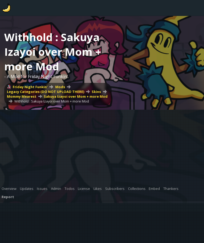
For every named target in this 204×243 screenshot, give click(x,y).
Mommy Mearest (21, 96)
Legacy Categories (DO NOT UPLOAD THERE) (45, 91)
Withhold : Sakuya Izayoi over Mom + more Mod (51, 101)
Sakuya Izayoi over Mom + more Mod (76, 96)
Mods (60, 86)
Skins (96, 91)
